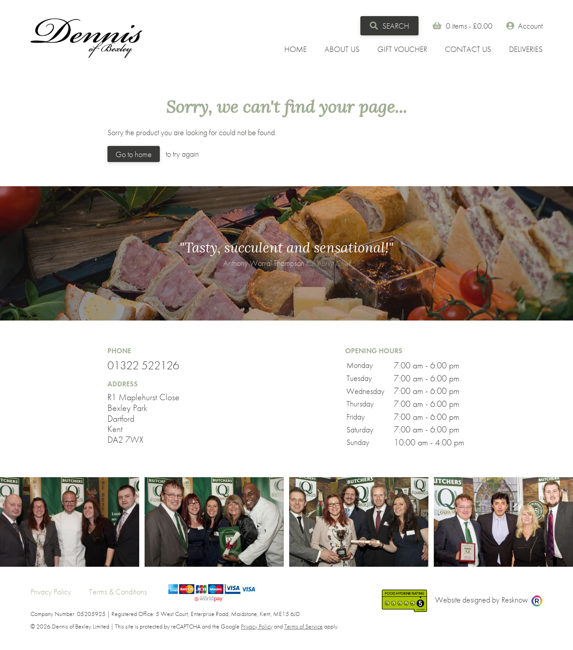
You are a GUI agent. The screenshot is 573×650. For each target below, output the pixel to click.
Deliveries (526, 49)
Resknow (514, 599)
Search (389, 26)
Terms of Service (303, 626)
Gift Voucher (402, 49)
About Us (342, 49)
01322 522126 (143, 366)
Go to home (133, 154)
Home (295, 49)
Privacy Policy (50, 591)
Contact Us (468, 49)
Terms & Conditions (118, 591)
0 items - (470, 26)
